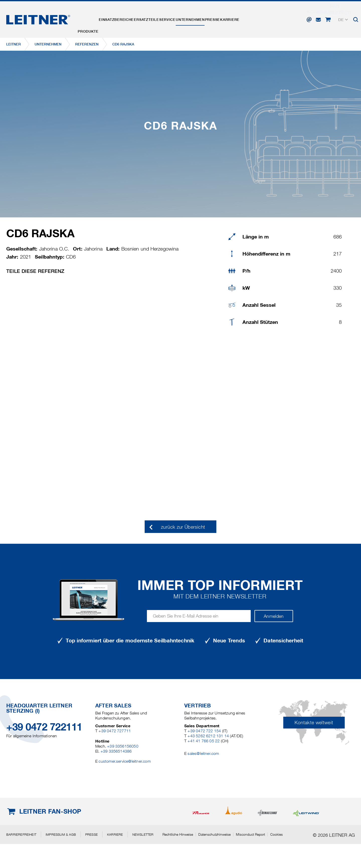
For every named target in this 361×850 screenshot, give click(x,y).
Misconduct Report (250, 834)
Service (189, 18)
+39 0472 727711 (115, 730)
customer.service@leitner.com (124, 761)
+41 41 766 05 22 (204, 741)
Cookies (276, 834)
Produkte (91, 18)
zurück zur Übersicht (183, 527)
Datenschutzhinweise (214, 834)
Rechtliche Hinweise (177, 834)
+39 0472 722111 (44, 727)
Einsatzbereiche (125, 18)
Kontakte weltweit (314, 722)
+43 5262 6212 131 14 (208, 736)
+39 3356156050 (122, 746)
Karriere (270, 18)
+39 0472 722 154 (204, 730)
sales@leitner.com (203, 753)
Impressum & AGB (61, 834)
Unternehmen (218, 18)
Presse (246, 18)
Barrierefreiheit (21, 834)
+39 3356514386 (116, 751)
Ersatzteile (161, 18)
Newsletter (143, 834)
